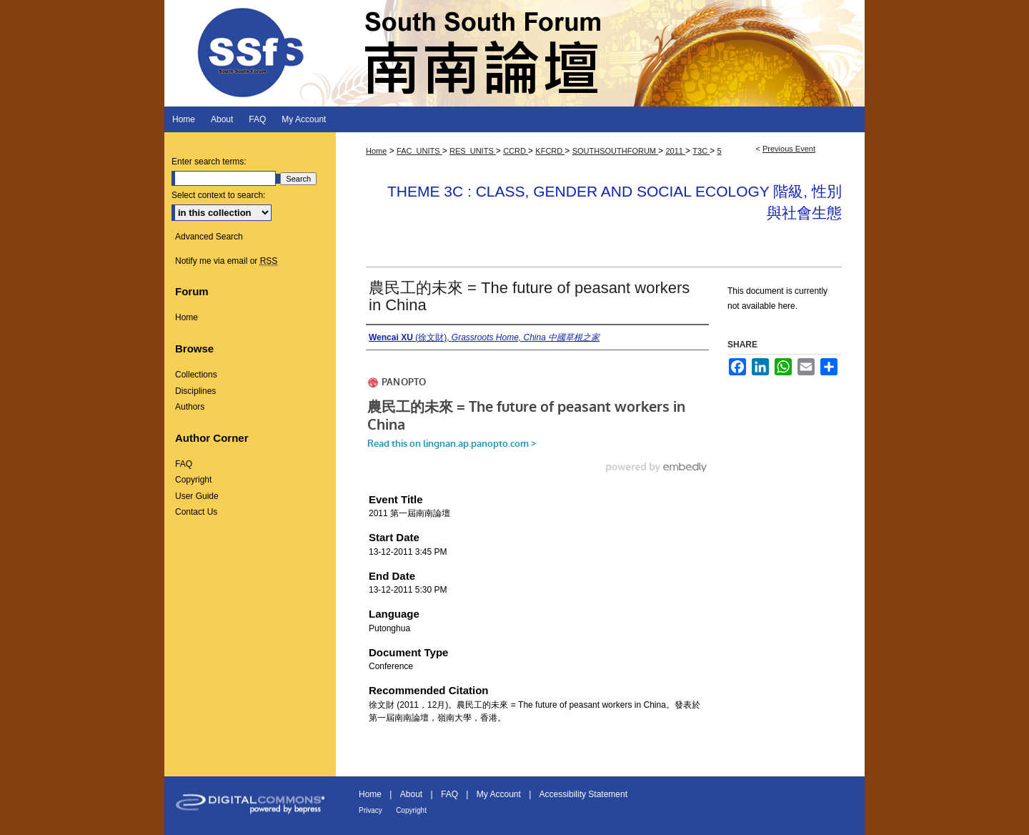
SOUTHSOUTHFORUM (615, 151)
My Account (499, 794)
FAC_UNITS (419, 151)
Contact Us (196, 512)
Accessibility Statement (583, 794)
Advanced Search (209, 237)
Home (376, 151)
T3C (701, 151)
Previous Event (788, 148)
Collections (196, 375)
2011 (675, 151)
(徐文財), (484, 337)
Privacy (370, 810)
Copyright (193, 480)
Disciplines (195, 391)
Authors (189, 407)
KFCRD (550, 151)
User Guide (197, 496)
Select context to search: (218, 195)
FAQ (183, 464)
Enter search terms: (209, 162)
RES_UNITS (472, 151)
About (411, 794)
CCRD (515, 151)
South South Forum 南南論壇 (514, 53)
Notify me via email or (226, 261)
